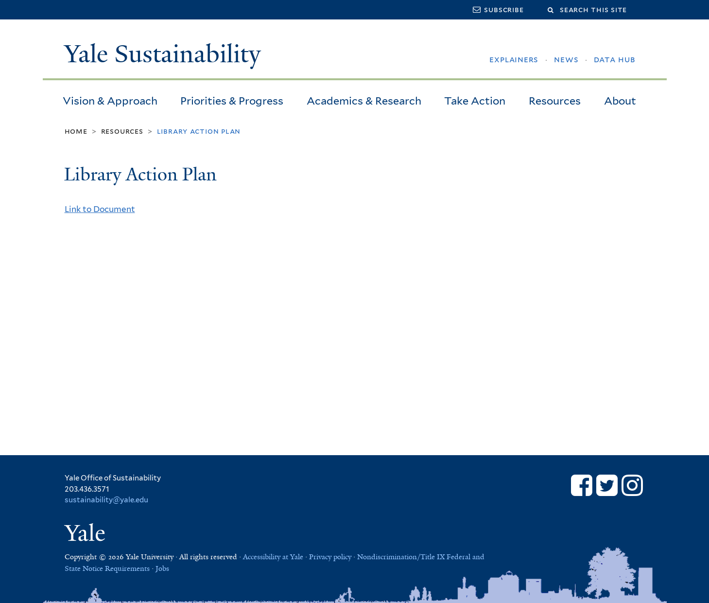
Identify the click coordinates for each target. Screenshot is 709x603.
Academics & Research (364, 100)
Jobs (162, 568)
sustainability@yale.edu (106, 500)
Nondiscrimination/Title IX (401, 557)
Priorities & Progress (231, 100)
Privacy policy (330, 557)
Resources (555, 100)
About (620, 100)
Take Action (474, 100)
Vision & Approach (110, 100)
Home (76, 131)
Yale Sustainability (162, 54)
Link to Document (100, 209)
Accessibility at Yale (273, 557)
